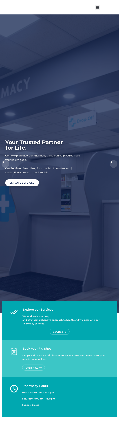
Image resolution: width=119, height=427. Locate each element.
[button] (97, 7)
